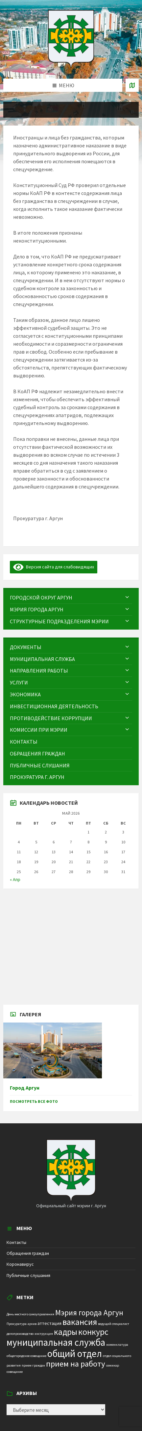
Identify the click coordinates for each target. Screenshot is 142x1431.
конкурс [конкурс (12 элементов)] (93, 1331)
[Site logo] (71, 65)
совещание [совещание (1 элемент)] (15, 1372)
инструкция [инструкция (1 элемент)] (44, 1334)
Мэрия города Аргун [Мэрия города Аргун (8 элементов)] (89, 1312)
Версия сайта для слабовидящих (53, 567)
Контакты (16, 1242)
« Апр (15, 879)
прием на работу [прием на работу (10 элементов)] (75, 1364)
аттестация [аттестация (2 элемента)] (49, 1323)
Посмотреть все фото (34, 1101)
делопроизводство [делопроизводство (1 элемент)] (20, 1334)
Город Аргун (24, 1088)
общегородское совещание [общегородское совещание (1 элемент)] (26, 1356)
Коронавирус (20, 1264)
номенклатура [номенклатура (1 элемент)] (117, 1344)
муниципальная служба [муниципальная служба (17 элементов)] (56, 1342)
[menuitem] (71, 597)
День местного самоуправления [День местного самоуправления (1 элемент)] (30, 1314)
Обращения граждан (28, 1253)
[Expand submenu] (127, 597)
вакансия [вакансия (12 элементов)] (79, 1321)
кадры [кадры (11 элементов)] (65, 1332)
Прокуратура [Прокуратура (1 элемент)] (17, 1324)
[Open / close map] (132, 85)
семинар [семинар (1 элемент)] (112, 1365)
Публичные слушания (28, 1275)
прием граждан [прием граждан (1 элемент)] (33, 1365)
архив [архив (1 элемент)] (32, 1324)
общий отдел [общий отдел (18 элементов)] (74, 1353)
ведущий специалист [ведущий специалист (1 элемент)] (113, 1324)
